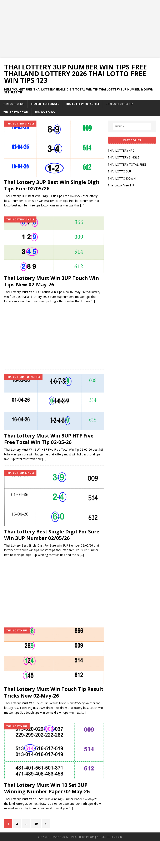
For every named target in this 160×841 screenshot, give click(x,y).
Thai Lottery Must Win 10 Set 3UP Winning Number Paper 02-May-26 (47, 788)
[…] (82, 205)
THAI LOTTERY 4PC (121, 150)
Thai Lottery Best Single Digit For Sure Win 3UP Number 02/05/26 (51, 534)
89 (36, 824)
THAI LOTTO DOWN (15, 112)
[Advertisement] (80, 29)
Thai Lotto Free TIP (119, 104)
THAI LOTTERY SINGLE (45, 104)
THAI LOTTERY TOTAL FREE (82, 104)
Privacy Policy (45, 112)
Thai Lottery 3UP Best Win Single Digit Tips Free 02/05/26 (52, 185)
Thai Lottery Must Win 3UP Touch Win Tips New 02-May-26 (51, 281)
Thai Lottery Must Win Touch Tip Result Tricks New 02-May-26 (53, 692)
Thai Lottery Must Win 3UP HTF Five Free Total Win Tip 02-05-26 (49, 438)
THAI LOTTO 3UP (13, 104)
